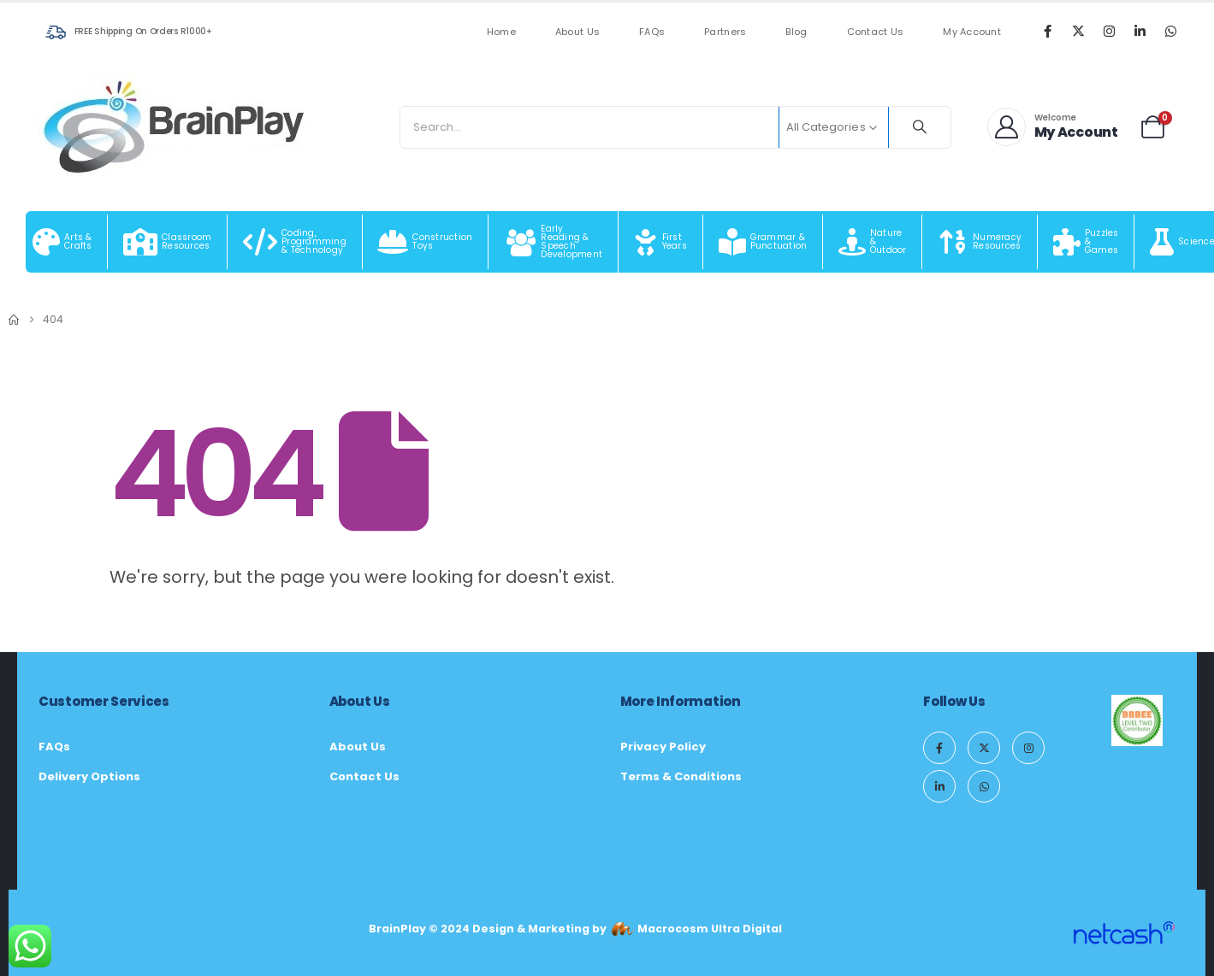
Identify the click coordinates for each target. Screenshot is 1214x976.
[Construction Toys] (426, 242)
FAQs (652, 32)
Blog (796, 32)
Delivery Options (89, 776)
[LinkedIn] (1139, 30)
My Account (972, 32)
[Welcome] (1053, 127)
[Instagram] (1108, 30)
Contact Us (875, 32)
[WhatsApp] (1170, 30)
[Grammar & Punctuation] (763, 242)
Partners (725, 32)
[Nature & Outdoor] (872, 242)
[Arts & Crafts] (62, 242)
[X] (1078, 30)
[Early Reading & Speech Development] (554, 242)
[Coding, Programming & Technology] (295, 242)
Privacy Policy (663, 746)
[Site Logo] (175, 126)
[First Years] (661, 242)
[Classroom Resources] (168, 242)
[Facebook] (1047, 30)
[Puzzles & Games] (1086, 242)
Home (501, 32)
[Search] (919, 127)
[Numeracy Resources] (980, 242)
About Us (577, 32)
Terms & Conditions (681, 776)
